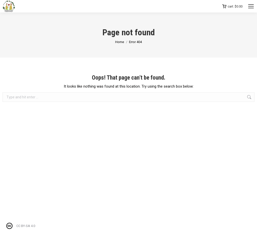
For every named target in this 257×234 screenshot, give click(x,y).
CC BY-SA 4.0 (25, 226)
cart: (232, 6)
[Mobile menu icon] (250, 6)
